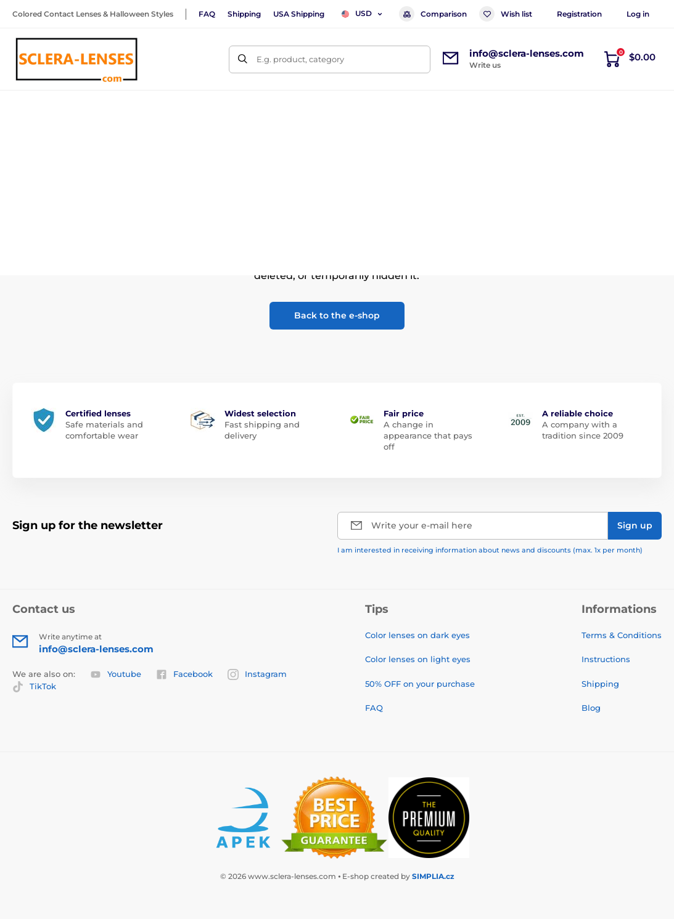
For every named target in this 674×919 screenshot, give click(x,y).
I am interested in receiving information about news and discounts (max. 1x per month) (490, 550)
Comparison (433, 14)
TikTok (34, 687)
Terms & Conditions (622, 635)
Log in (638, 13)
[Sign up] (635, 526)
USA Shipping (298, 13)
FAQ (207, 13)
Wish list (505, 14)
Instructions (606, 659)
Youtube (115, 674)
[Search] (243, 59)
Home (24, 145)
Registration (579, 13)
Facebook (184, 674)
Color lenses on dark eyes (417, 635)
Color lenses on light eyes (418, 659)
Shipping (244, 13)
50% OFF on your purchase (420, 684)
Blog (591, 708)
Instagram (257, 674)
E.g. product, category (300, 59)
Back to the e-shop (337, 315)
